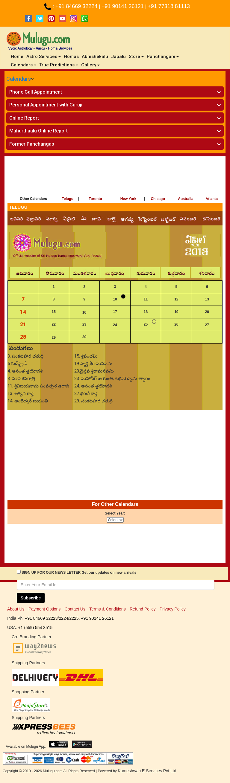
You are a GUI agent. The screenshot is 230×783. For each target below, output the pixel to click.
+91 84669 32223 (41, 618)
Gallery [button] (90, 65)
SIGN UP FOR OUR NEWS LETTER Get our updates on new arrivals (79, 572)
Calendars (18, 79)
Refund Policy (142, 609)
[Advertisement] (115, 177)
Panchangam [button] (163, 56)
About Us (16, 609)
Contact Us (75, 609)
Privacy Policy (173, 609)
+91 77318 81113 (169, 6)
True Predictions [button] (58, 65)
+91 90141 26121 (123, 6)
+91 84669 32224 (77, 6)
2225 (73, 618)
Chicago (158, 199)
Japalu (118, 56)
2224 (63, 618)
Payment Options (44, 609)
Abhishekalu (95, 56)
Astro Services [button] (43, 56)
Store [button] (136, 56)
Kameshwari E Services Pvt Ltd (147, 770)
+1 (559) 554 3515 (35, 627)
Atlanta (212, 199)
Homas (71, 56)
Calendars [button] (23, 65)
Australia (185, 199)
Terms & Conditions (107, 609)
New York (128, 199)
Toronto (95, 199)
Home (18, 56)
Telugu (67, 199)
